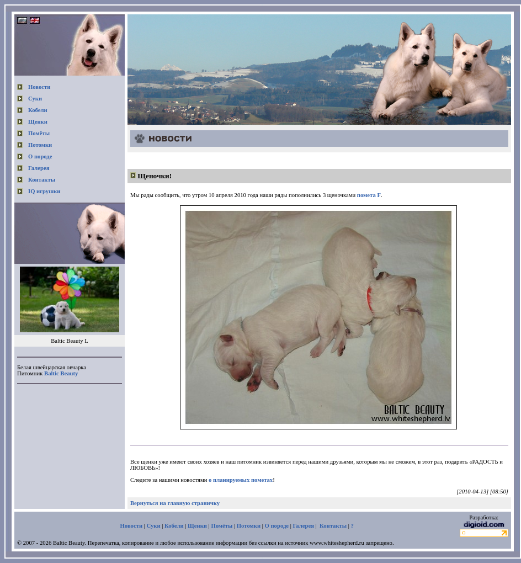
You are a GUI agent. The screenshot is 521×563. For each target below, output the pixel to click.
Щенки (37, 122)
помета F (369, 195)
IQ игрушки (44, 191)
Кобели (37, 110)
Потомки (40, 145)
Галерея (38, 168)
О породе (40, 156)
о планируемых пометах (241, 480)
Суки (35, 98)
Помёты (39, 133)
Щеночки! (154, 176)
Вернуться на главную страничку (175, 503)
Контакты (41, 180)
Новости (39, 87)
